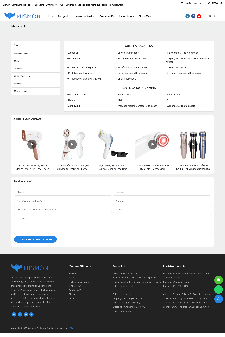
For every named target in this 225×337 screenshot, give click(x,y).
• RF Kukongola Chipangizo (80, 73)
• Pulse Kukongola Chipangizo (131, 73)
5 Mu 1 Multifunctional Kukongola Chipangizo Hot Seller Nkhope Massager (72, 167)
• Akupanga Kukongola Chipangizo (183, 73)
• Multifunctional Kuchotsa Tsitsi (132, 67)
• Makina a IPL (74, 58)
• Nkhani (71, 100)
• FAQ (119, 100)
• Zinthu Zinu (73, 106)
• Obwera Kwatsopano (127, 52)
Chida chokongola (122, 294)
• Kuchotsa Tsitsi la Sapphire (82, 67)
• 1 (167, 100)
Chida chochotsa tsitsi (124, 286)
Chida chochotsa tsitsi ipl (125, 273)
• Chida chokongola (176, 67)
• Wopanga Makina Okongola (180, 106)
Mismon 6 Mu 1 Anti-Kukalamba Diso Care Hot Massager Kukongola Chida (152, 167)
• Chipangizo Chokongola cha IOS (84, 78)
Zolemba (18, 69)
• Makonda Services (77, 94)
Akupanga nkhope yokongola (127, 298)
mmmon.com (62, 328)
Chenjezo (73, 294)
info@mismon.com (191, 3)
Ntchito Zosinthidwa (79, 282)
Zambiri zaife (75, 290)
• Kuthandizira (173, 94)
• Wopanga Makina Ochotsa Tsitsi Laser (136, 106)
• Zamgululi (72, 52)
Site (71, 328)
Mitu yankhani (20, 91)
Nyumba (73, 273)
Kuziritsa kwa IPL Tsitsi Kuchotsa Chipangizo (135, 277)
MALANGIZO (75, 286)
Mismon (15, 26)
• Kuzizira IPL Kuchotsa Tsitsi (131, 58)
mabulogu (18, 84)
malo (16, 61)
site (25, 26)
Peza (71, 298)
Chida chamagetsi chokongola (128, 302)
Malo (71, 277)
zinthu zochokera (22, 76)
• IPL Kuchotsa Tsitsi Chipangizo (182, 52)
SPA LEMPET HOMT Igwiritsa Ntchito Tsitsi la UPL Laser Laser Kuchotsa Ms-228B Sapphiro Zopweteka (32, 167)
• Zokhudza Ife (123, 94)
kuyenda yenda (21, 54)
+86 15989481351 (213, 3)
